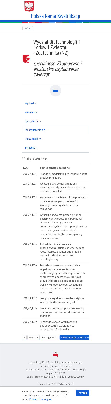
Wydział (31, 103)
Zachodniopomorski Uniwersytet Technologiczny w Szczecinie (55, 5)
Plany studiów (34, 138)
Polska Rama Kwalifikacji (55, 15)
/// (27, 28)
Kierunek (31, 112)
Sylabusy (31, 147)
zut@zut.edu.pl (74, 376)
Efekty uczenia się (36, 130)
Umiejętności (49, 337)
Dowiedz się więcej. (40, 399)
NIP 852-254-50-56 (71, 369)
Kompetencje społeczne (75, 337)
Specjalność (33, 121)
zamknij (82, 393)
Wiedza (33, 337)
